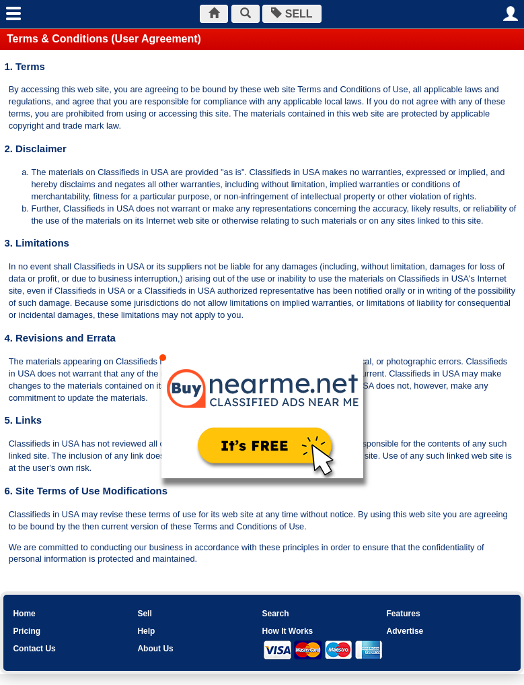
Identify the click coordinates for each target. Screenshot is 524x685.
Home (24, 613)
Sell (144, 613)
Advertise (405, 631)
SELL (291, 14)
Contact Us (34, 648)
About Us (155, 648)
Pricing (26, 631)
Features (403, 613)
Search (275, 613)
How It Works (287, 631)
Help (146, 631)
